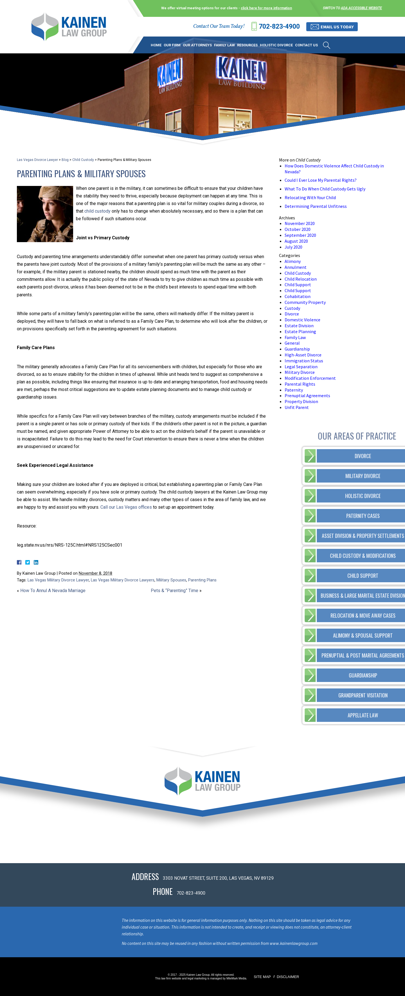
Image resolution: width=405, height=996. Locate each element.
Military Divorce (300, 372)
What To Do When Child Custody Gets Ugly (325, 189)
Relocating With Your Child (310, 197)
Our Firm (172, 45)
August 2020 (296, 241)
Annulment (296, 267)
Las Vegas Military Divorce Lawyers (122, 580)
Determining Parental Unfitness (316, 206)
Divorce (292, 314)
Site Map (262, 977)
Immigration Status (304, 360)
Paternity (294, 390)
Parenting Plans (202, 580)
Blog (65, 160)
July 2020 (293, 247)
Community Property (305, 302)
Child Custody (83, 160)
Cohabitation (297, 296)
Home (156, 45)
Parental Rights (300, 384)
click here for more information (266, 8)
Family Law (224, 45)
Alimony (293, 261)
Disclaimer (288, 977)
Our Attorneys (197, 45)
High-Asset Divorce (303, 355)
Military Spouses (171, 580)
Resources (247, 45)
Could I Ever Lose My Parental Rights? (321, 180)
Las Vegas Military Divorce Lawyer (58, 580)
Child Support (298, 284)
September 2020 (300, 235)
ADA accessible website (361, 8)
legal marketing (197, 978)
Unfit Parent (297, 407)
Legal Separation (301, 366)
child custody (97, 211)
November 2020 (300, 223)
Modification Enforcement (310, 378)
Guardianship (297, 349)
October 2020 (297, 229)
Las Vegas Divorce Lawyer (37, 160)
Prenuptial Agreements (307, 395)
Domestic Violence (302, 319)
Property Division (301, 401)
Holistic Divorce (276, 45)
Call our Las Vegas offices (126, 507)
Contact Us (306, 45)
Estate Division (299, 325)
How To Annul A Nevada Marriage (53, 590)
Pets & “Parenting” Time (174, 590)
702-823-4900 (279, 26)
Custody (292, 308)
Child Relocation (301, 279)
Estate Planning (300, 331)
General (292, 343)
